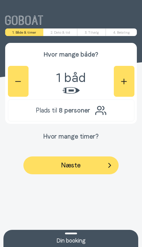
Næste (87, 165)
